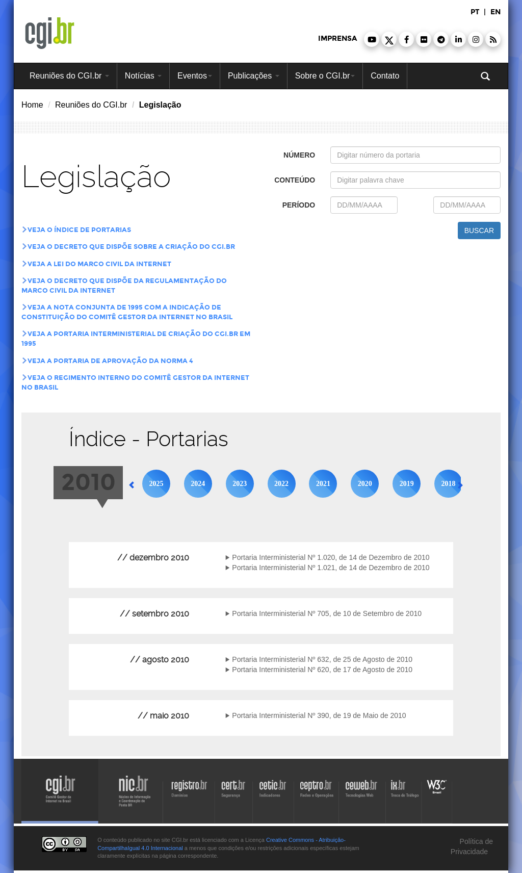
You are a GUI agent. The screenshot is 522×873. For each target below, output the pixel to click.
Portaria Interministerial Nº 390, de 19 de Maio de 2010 (319, 715)
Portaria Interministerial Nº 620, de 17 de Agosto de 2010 (322, 669)
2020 (365, 483)
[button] (371, 39)
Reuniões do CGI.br (69, 75)
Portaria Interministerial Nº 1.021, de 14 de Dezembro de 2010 (330, 567)
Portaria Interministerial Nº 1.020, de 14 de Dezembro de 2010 (330, 557)
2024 (198, 483)
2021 (323, 483)
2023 (239, 483)
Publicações (253, 75)
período (299, 205)
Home (32, 104)
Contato (385, 75)
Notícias (143, 75)
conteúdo (294, 180)
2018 (448, 483)
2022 (281, 483)
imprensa (337, 38)
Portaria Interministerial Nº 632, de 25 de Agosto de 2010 (322, 659)
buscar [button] (479, 230)
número (299, 155)
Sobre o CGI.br (325, 75)
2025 (156, 483)
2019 (407, 483)
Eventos (194, 75)
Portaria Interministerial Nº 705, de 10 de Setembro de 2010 (327, 613)
